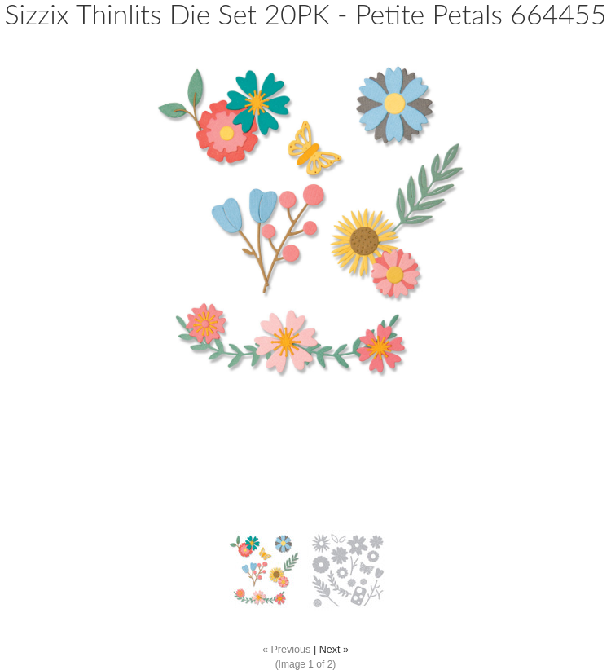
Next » (334, 649)
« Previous (286, 649)
